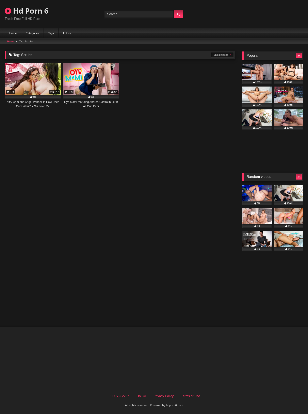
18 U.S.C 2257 (118, 396)
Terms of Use (190, 396)
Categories (32, 33)
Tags (51, 33)
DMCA (141, 396)
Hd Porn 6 (26, 11)
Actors (67, 33)
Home (13, 33)
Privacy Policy (163, 396)
